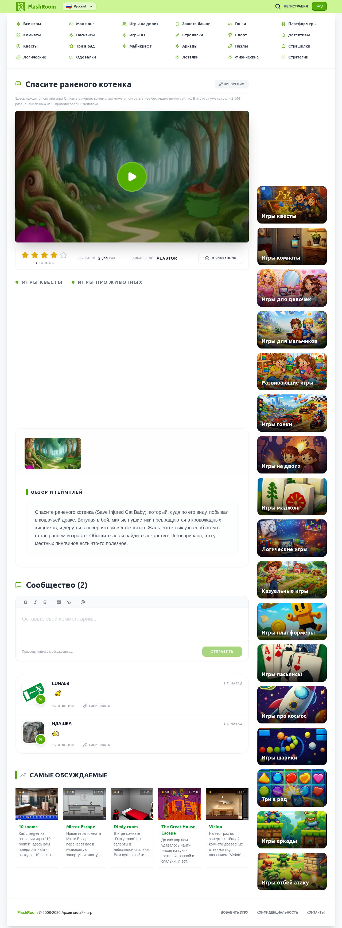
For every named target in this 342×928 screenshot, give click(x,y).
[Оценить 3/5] (44, 255)
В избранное (220, 258)
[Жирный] (25, 610)
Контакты (316, 915)
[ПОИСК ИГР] (273, 6)
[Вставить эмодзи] (83, 610)
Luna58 (59, 690)
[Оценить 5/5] (63, 255)
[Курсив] (35, 610)
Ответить (63, 713)
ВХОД (317, 6)
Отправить (222, 659)
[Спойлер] (68, 610)
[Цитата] (59, 610)
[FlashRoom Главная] (35, 6)
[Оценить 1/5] (25, 255)
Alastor (167, 258)
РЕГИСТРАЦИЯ (291, 6)
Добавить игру (234, 915)
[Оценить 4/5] (54, 255)
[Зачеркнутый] (45, 610)
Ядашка (61, 729)
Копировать (99, 713)
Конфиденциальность (277, 915)
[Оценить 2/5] (34, 255)
